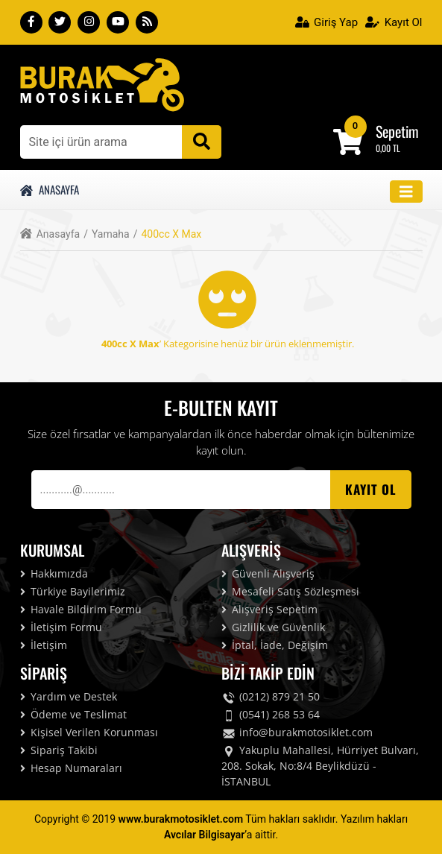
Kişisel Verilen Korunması (89, 732)
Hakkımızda (54, 573)
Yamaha (115, 234)
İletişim (43, 645)
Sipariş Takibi (59, 750)
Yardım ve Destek (68, 696)
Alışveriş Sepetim (269, 609)
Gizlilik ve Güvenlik (273, 627)
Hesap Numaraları (71, 768)
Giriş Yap (327, 22)
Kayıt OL (371, 489)
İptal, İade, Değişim (274, 645)
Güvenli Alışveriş (268, 573)
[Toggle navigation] (406, 191)
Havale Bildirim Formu (81, 609)
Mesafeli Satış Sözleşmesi (290, 591)
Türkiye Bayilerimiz (72, 591)
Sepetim (397, 131)
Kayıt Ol (393, 22)
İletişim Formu (61, 627)
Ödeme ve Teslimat (73, 714)
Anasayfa (50, 189)
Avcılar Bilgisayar (204, 835)
